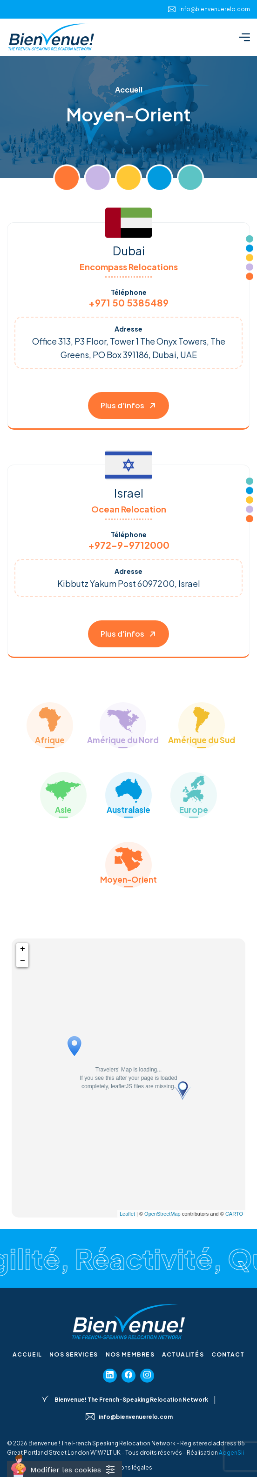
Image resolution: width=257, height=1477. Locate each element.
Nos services (73, 1354)
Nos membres (130, 1354)
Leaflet (127, 1214)
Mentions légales (128, 1467)
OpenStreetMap (162, 1214)
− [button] (22, 961)
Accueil (27, 1354)
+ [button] (22, 949)
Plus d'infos (128, 405)
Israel (128, 493)
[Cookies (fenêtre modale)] (64, 1469)
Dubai (129, 250)
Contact (228, 1354)
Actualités (183, 1354)
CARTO (234, 1214)
